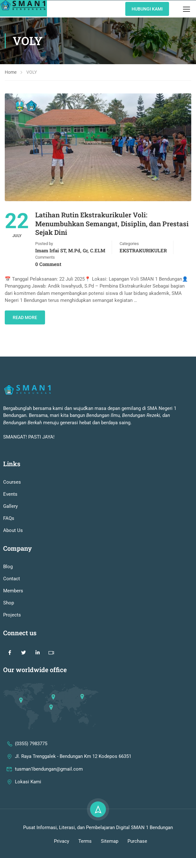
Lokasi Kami (23, 797)
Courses (12, 497)
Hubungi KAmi (147, 8)
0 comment (48, 264)
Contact (11, 594)
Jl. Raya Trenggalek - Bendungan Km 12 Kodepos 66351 (68, 771)
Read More (25, 317)
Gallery (10, 521)
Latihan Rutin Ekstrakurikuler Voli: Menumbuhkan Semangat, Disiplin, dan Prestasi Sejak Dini (112, 224)
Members (13, 606)
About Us (13, 545)
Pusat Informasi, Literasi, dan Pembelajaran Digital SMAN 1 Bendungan (98, 843)
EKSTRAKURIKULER (143, 250)
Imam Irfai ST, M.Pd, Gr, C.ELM (70, 250)
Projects (12, 630)
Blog (8, 582)
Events (10, 509)
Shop (8, 618)
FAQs (8, 533)
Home (10, 72)
